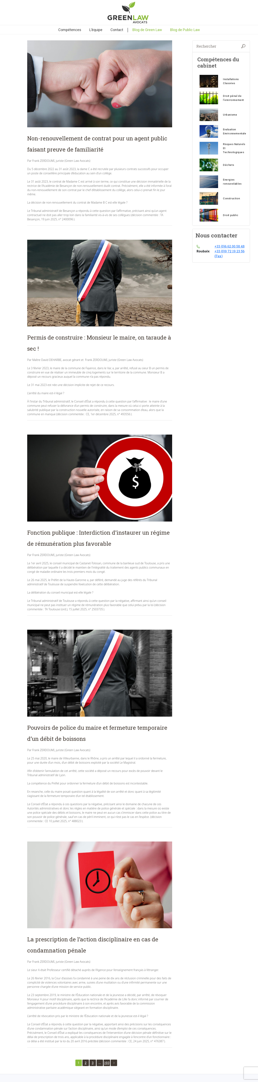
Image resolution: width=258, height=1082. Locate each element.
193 (106, 1063)
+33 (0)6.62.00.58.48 (229, 246)
